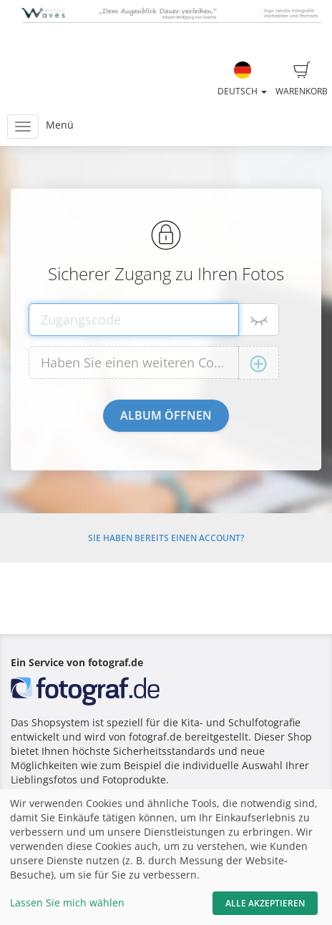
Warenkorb (301, 79)
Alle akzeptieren (265, 903)
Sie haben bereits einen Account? (166, 538)
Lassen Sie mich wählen (67, 902)
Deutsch (242, 79)
